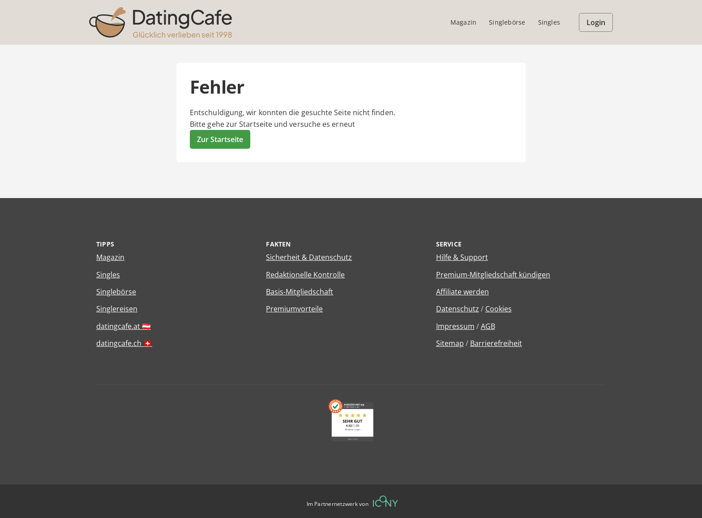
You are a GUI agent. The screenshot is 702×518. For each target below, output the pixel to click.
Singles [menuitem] (549, 22)
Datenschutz (457, 309)
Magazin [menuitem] (463, 22)
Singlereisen (116, 309)
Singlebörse (116, 292)
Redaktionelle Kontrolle (305, 275)
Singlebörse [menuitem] (507, 22)
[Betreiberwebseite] (385, 501)
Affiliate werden (462, 292)
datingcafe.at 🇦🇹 (123, 326)
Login (595, 22)
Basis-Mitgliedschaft (299, 292)
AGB (488, 326)
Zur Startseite (220, 139)
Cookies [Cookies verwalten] (498, 309)
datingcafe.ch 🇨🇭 (124, 343)
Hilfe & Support (462, 257)
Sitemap (450, 343)
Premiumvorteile (294, 309)
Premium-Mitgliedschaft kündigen (493, 275)
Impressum (455, 326)
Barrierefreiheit (496, 343)
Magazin (110, 257)
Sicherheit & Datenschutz (309, 257)
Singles (108, 275)
